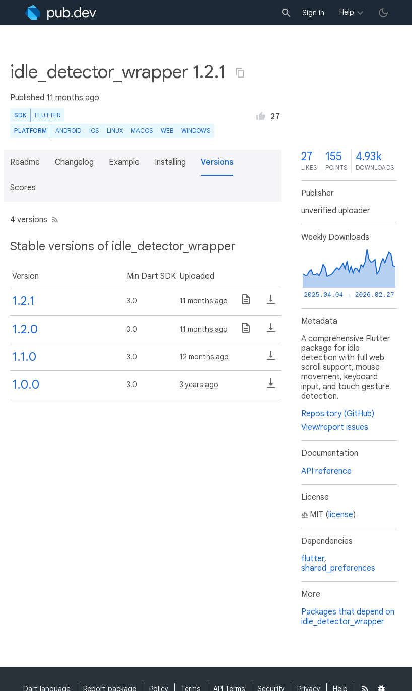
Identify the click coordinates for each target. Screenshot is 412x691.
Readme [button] (25, 162)
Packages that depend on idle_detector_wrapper (347, 617)
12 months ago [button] (204, 356)
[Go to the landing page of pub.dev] (60, 12)
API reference (326, 471)
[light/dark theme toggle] (383, 13)
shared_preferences (338, 568)
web (167, 130)
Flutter (47, 115)
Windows (195, 130)
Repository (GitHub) (337, 414)
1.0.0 (25, 384)
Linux (115, 130)
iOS (94, 130)
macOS (142, 130)
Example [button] (124, 162)
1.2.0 (25, 329)
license (340, 515)
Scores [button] (23, 188)
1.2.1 (23, 301)
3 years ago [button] (199, 384)
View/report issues (334, 427)
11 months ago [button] (72, 98)
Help (346, 12)
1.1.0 (24, 356)
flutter (312, 559)
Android (68, 130)
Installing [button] (170, 162)
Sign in (313, 12)
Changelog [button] (74, 162)
